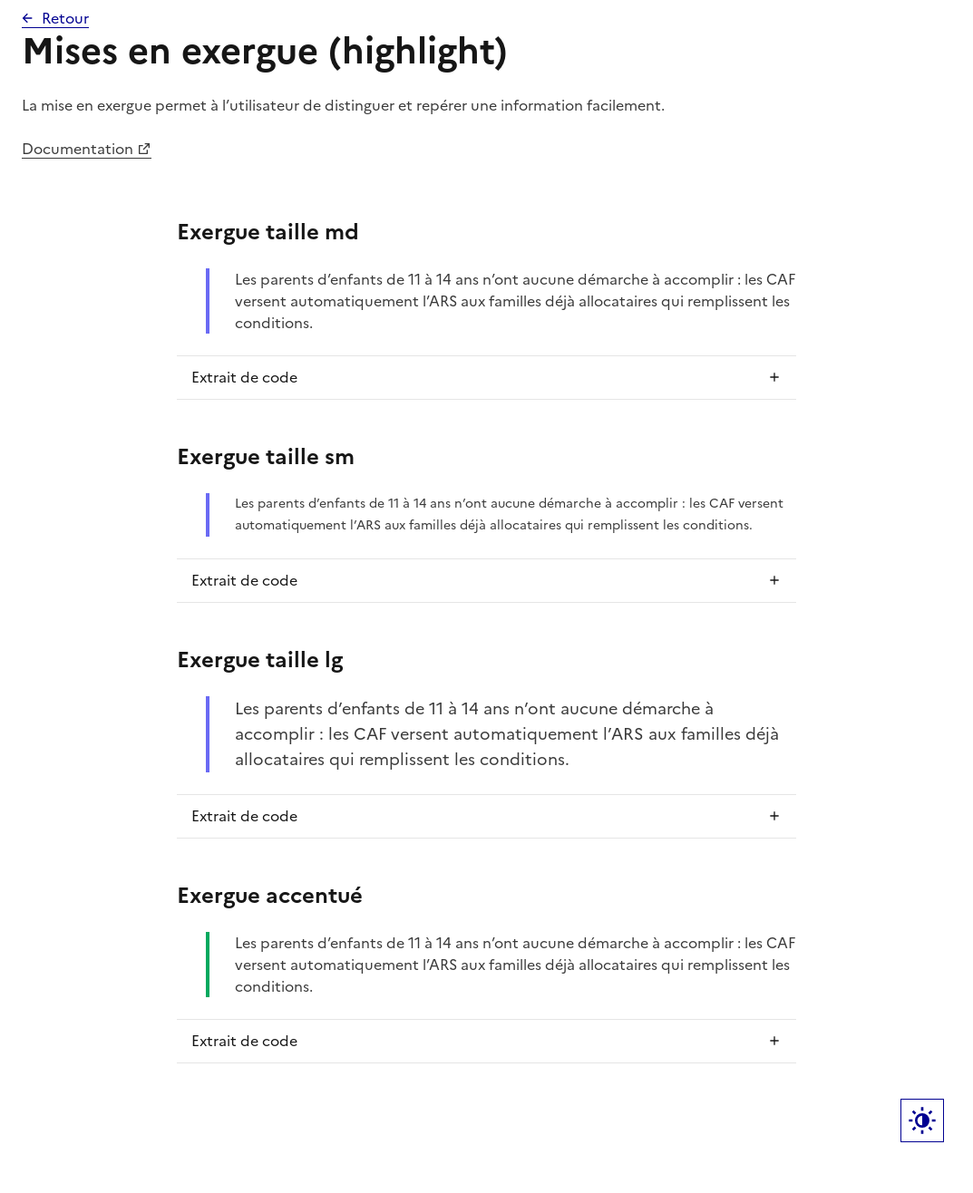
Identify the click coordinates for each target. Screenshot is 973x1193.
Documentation (77, 149)
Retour (65, 18)
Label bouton (922, 1120)
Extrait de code (244, 377)
